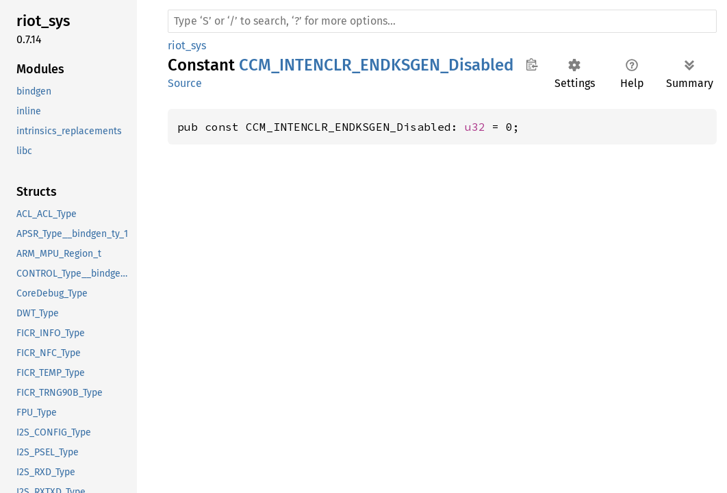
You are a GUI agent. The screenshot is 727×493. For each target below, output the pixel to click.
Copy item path (531, 64)
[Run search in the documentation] (442, 21)
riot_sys (187, 45)
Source (185, 83)
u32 (475, 127)
